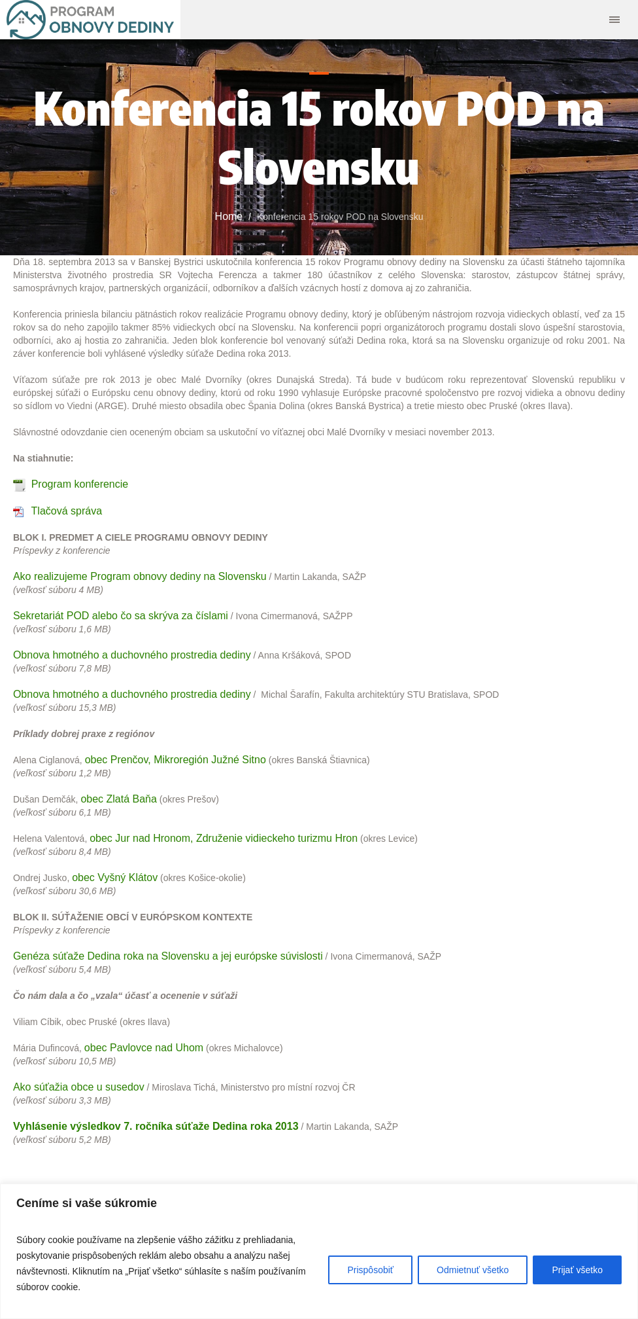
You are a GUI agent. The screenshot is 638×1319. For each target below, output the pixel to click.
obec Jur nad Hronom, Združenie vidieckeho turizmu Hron (224, 838)
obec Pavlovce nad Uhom (143, 1047)
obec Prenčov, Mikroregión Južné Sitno (175, 759)
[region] (319, 1251)
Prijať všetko (577, 1270)
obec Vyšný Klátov (115, 877)
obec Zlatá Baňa (118, 798)
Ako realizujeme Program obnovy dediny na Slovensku (140, 576)
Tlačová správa (67, 510)
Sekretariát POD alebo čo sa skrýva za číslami (120, 615)
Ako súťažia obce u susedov (78, 1087)
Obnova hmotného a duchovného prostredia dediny (132, 654)
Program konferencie (80, 484)
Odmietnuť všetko (473, 1270)
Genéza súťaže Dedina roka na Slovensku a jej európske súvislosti (168, 956)
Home (229, 216)
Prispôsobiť (370, 1270)
